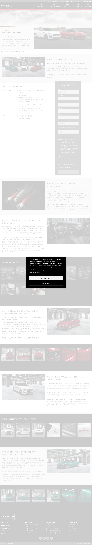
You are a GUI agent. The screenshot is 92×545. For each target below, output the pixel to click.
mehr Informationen (35, 272)
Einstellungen (46, 284)
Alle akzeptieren (46, 278)
